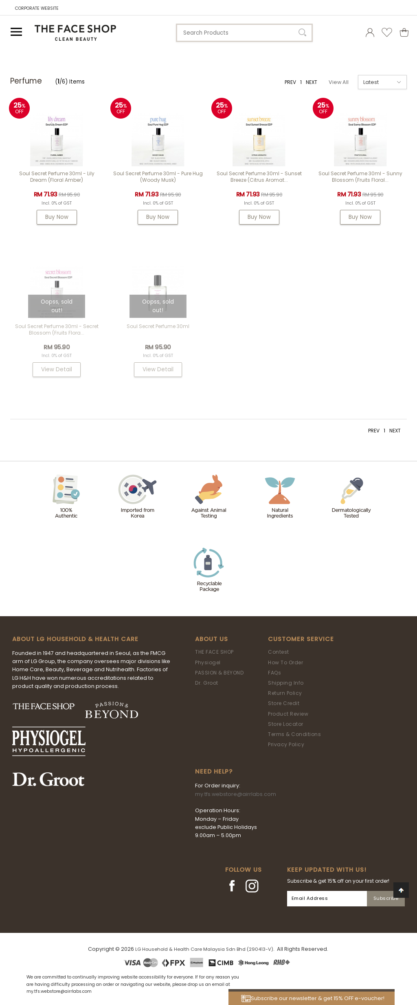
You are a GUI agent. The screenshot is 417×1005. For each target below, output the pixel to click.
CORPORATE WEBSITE (37, 8)
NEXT (311, 82)
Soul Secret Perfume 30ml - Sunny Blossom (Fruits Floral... (360, 176)
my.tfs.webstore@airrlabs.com (235, 794)
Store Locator (285, 724)
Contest (278, 651)
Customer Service (301, 639)
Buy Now (56, 217)
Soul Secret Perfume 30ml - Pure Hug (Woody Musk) (158, 176)
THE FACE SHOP (214, 651)
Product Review (288, 713)
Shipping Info (286, 682)
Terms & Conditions (294, 734)
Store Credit (283, 703)
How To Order (285, 662)
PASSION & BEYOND (219, 672)
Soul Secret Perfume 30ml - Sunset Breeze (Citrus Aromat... (259, 176)
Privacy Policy (286, 744)
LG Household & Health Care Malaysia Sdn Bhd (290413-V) (204, 949)
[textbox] (244, 33)
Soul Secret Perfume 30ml (158, 326)
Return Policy (285, 693)
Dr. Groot (206, 682)
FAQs (274, 672)
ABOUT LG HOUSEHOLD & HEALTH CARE (75, 639)
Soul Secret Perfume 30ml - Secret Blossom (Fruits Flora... (57, 329)
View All (339, 82)
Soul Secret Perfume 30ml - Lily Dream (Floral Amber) (56, 176)
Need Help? (214, 771)
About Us (211, 639)
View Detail (56, 369)
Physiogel (208, 662)
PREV (290, 82)
